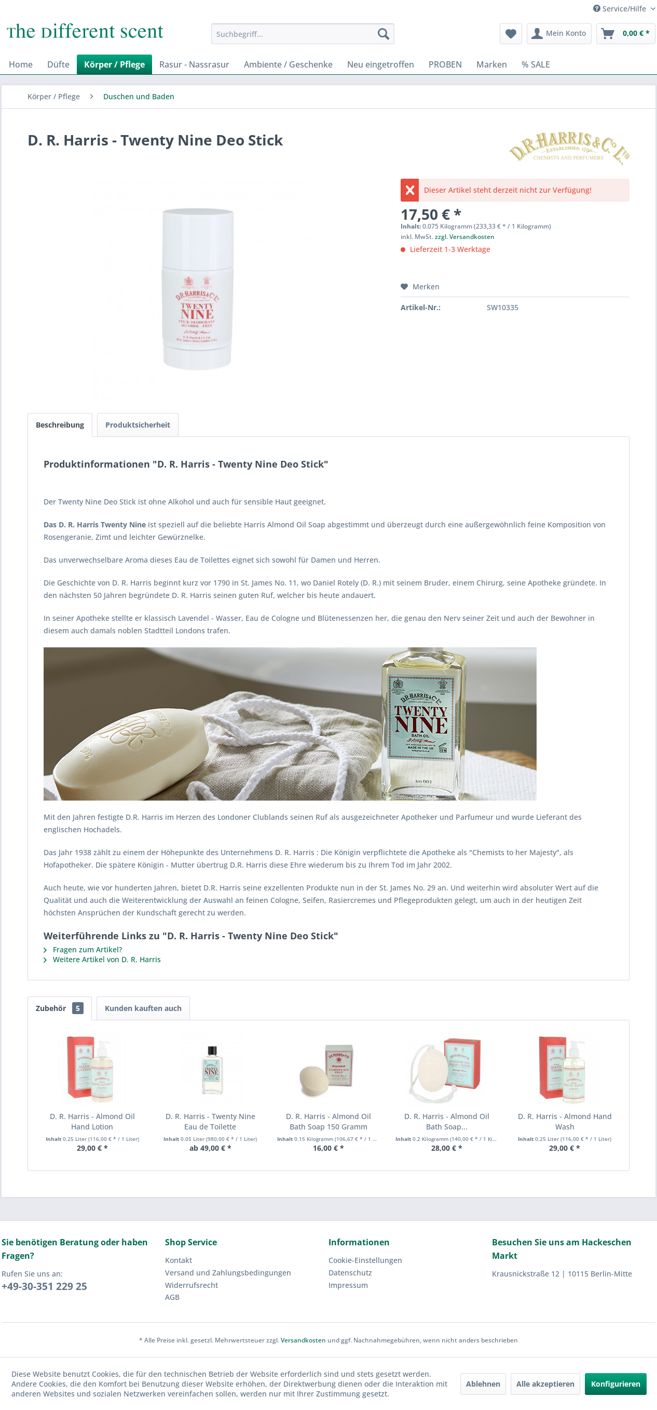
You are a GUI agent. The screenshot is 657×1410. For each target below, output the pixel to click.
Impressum (348, 1285)
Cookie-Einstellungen (365, 1260)
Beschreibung (60, 425)
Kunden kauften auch (143, 1008)
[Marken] (491, 64)
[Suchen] (383, 33)
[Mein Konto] (559, 33)
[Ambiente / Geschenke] (288, 64)
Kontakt (178, 1260)
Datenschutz (350, 1273)
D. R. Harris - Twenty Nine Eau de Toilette (210, 1121)
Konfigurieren (615, 1384)
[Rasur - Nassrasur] (194, 64)
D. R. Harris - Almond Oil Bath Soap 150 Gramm (328, 1121)
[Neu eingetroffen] (380, 64)
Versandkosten (303, 1340)
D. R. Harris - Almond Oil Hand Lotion (92, 1121)
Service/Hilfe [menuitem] (620, 9)
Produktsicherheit (137, 425)
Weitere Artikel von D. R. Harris (102, 959)
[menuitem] (302, 33)
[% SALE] (535, 64)
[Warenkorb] (625, 33)
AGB (172, 1297)
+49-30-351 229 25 (44, 1286)
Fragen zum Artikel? (83, 949)
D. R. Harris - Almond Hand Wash (565, 1121)
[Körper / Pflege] (114, 64)
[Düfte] (58, 64)
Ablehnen (483, 1384)
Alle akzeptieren (545, 1384)
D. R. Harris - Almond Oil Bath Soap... (446, 1121)
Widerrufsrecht (191, 1285)
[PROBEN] (445, 64)
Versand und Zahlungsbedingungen (228, 1273)
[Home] (21, 64)
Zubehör (60, 1008)
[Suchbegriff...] (302, 33)
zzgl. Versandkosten (465, 236)
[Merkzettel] (511, 33)
